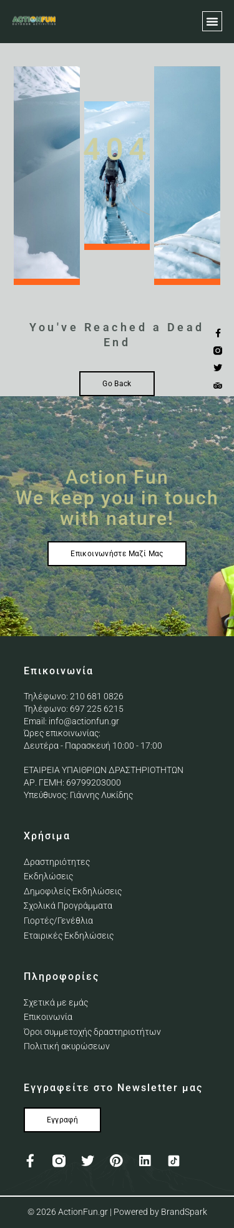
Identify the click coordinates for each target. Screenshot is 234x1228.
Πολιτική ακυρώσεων (67, 1046)
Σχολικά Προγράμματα (68, 906)
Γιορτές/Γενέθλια (58, 921)
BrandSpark (184, 1212)
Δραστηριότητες (57, 862)
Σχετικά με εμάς (56, 1002)
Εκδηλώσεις (48, 876)
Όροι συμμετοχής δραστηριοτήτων (92, 1032)
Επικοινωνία (48, 1017)
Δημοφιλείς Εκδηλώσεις (73, 891)
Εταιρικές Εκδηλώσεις (69, 936)
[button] (212, 21)
